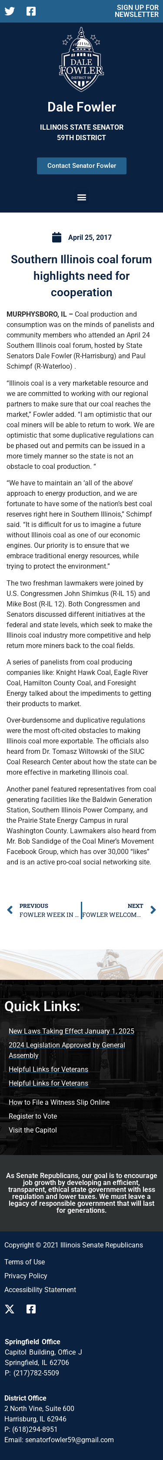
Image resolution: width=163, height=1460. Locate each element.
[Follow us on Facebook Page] (34, 11)
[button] (81, 197)
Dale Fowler (81, 107)
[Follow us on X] (12, 1309)
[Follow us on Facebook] (34, 1309)
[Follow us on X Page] (12, 11)
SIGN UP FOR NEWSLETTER (137, 11)
